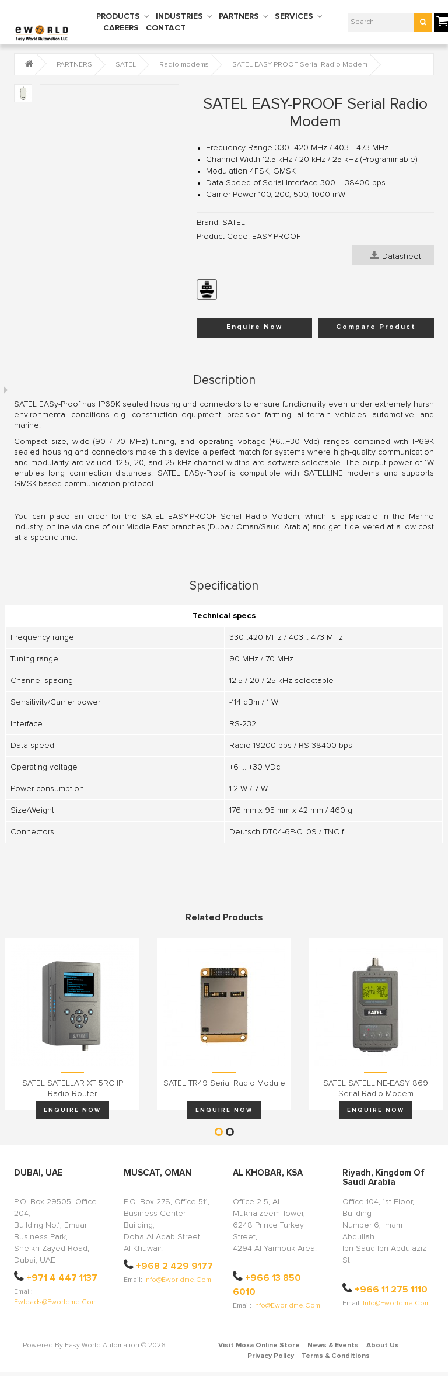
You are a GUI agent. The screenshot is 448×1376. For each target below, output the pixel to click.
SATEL (126, 64)
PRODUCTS (118, 16)
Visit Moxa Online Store (259, 1345)
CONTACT (166, 28)
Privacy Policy (270, 1356)
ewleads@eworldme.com (55, 1302)
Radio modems (184, 64)
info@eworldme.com (177, 1280)
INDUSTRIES (179, 16)
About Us (382, 1345)
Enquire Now (254, 327)
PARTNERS (239, 16)
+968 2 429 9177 (174, 1266)
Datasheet (395, 255)
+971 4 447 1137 (61, 1278)
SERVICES (294, 16)
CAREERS (121, 28)
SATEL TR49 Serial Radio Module (224, 1083)
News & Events (333, 1345)
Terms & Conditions (336, 1356)
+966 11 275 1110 (391, 1289)
